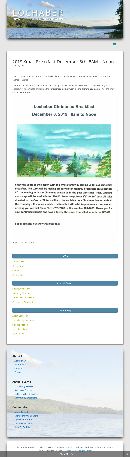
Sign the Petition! (20, 324)
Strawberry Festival (21, 288)
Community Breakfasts (23, 302)
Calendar (16, 270)
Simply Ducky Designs (75, 450)
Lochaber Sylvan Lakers (23, 320)
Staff (89, 450)
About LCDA (18, 261)
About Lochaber (20, 315)
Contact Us (17, 275)
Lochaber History (20, 329)
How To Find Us (20, 333)
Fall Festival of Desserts (23, 297)
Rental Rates (18, 266)
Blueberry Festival (20, 293)
